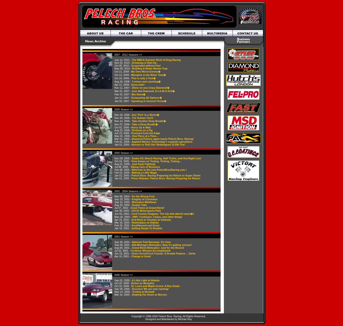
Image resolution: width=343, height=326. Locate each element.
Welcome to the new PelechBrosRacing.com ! (159, 169)
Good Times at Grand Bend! (147, 207)
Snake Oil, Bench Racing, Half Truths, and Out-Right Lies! (166, 158)
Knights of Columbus (144, 199)
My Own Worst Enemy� (146, 71)
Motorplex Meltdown (144, 202)
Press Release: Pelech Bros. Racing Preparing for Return (165, 178)
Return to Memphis (142, 283)
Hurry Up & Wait (141, 127)
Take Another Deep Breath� (149, 121)
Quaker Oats (139, 205)
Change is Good (141, 256)
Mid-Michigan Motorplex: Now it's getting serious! (162, 244)
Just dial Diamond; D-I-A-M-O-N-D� (153, 91)
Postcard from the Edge (145, 133)
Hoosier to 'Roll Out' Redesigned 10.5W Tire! (158, 144)
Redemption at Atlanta (145, 222)
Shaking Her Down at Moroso (149, 294)
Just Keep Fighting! (143, 164)
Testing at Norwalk (143, 291)
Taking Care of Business (145, 166)
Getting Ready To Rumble (146, 228)
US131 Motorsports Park (146, 210)
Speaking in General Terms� (149, 101)
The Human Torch (142, 118)
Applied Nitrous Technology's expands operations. (162, 141)
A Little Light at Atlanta (145, 280)
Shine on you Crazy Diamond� (150, 87)
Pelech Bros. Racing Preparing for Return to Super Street (166, 175)
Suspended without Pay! (146, 65)
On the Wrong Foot (143, 196)
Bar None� (139, 94)
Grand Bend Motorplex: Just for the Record (158, 247)
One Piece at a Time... (145, 136)
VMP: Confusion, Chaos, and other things (157, 216)
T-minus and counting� (146, 81)
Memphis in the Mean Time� (148, 74)
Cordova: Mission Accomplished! (151, 250)
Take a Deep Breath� (145, 124)
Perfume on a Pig (142, 130)
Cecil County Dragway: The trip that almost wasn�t (162, 213)
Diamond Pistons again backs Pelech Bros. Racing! (163, 138)
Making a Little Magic (144, 172)
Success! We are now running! (150, 288)
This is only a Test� (143, 78)
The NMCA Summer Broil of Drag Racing (156, 59)
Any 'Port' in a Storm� (145, 114)
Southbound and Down (146, 225)
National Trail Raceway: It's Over (151, 242)
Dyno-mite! (138, 84)
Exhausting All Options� (146, 97)
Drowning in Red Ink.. (145, 62)
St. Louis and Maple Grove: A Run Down (155, 286)
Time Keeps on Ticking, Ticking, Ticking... (156, 161)
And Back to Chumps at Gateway (151, 219)
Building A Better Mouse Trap (149, 68)
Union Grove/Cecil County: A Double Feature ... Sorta (163, 253)
